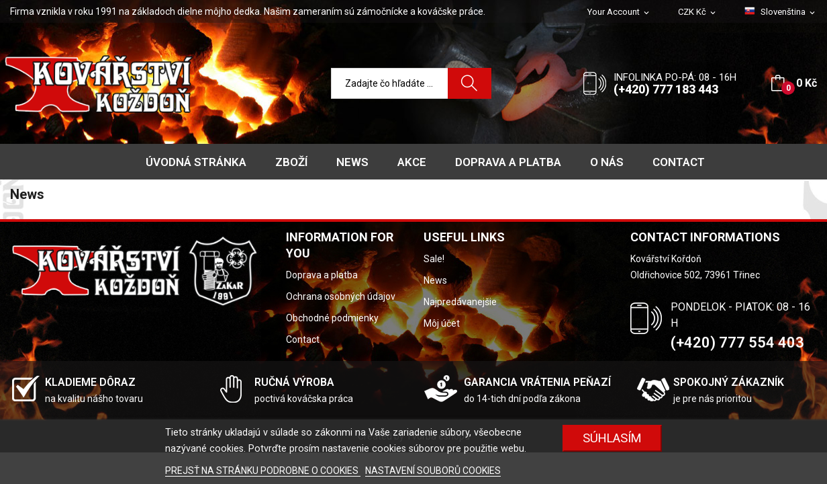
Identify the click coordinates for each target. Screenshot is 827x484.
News (435, 280)
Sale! (434, 258)
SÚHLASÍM (612, 438)
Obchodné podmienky (332, 318)
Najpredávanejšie (460, 301)
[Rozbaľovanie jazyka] (780, 12)
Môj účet (442, 323)
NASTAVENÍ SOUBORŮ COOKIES (433, 470)
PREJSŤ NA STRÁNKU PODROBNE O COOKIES (262, 470)
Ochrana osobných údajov (340, 296)
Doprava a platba (322, 275)
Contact (303, 339)
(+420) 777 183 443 (666, 89)
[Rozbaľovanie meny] (698, 12)
